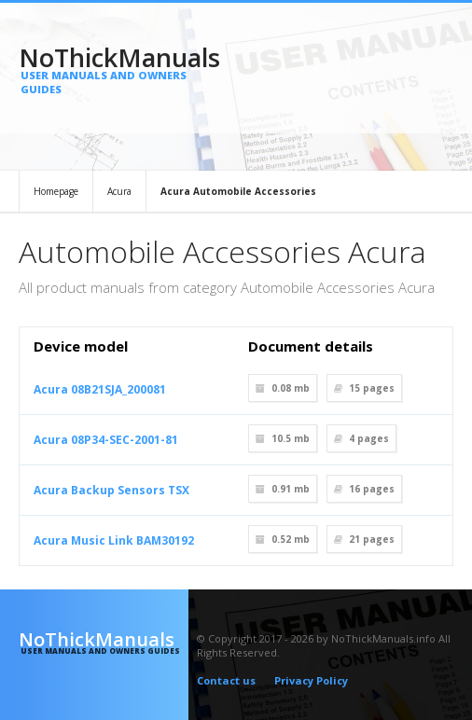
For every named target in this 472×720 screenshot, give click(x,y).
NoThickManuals (103, 68)
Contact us (226, 680)
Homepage (56, 191)
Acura (119, 191)
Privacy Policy (311, 680)
